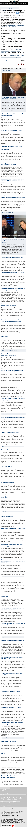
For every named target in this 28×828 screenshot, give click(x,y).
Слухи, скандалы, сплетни (9, 350)
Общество (14, 796)
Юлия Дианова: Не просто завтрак (8, 741)
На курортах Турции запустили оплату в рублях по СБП (13, 579)
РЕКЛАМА (9, 815)
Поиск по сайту (3, 5)
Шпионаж (20, 3)
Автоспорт (8, 803)
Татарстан (15, 802)
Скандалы (6, 3)
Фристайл (8, 805)
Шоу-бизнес (10, 3)
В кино (8, 796)
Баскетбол (8, 802)
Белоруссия (15, 803)
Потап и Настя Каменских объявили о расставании (12, 384)
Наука (3, 446)
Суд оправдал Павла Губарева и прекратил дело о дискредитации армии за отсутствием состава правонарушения (12, 148)
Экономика (3, 797)
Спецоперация (2, 3)
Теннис (2, 805)
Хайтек (4, 511)
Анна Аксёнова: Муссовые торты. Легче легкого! (11, 765)
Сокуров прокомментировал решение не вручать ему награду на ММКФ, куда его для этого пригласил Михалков (12, 181)
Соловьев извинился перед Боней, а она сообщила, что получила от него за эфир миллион (13, 241)
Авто (20, 797)
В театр (2, 799)
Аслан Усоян (5, 8)
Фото (2, 791)
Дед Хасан (12, 8)
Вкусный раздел (6, 738)
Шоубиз (4, 413)
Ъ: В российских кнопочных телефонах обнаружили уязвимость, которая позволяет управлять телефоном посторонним (13, 561)
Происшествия (22, 796)
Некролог (24, 3)
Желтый (8, 798)
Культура (2, 798)
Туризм (4, 576)
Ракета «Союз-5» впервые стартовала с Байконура (12, 449)
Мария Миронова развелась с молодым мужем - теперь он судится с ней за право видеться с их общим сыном (13, 197)
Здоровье (14, 3)
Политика (3, 796)
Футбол (2, 802)
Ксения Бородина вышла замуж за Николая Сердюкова (13, 417)
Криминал (14, 797)
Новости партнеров (5, 793)
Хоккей (2, 803)
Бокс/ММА (3, 806)
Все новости (3, 789)
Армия (18, 3)
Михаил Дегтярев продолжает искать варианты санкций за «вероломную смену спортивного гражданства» (11, 691)
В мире (2, 790)
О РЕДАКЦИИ (4, 815)
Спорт (3, 637)
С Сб (19, 15)
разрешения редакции (13, 819)
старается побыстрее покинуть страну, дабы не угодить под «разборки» (11, 51)
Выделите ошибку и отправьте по (12, 68)
